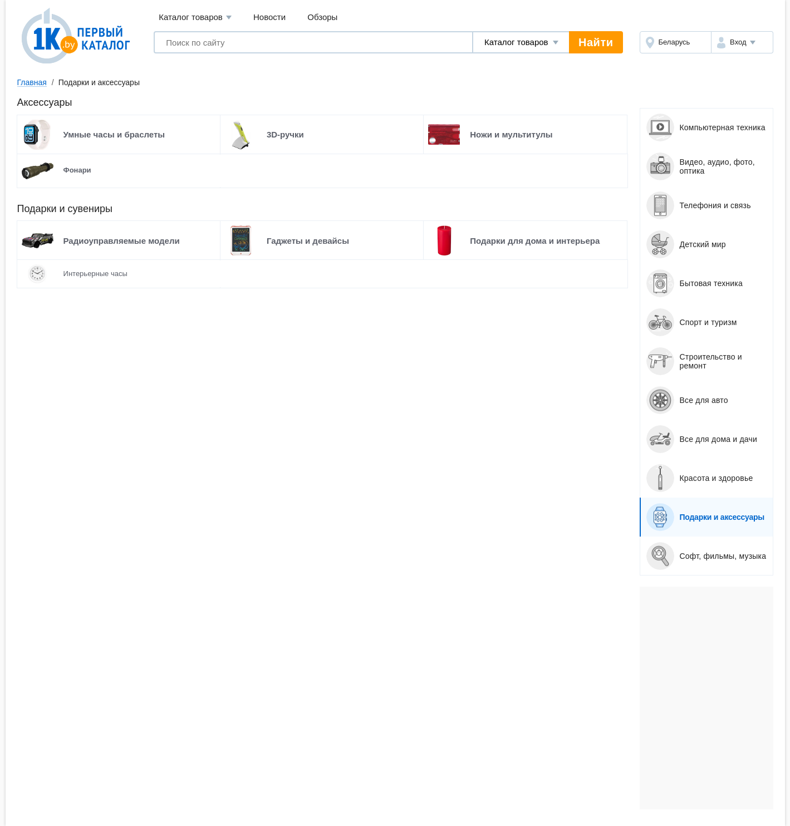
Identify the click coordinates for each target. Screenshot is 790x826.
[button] (742, 42)
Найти (595, 42)
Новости (269, 17)
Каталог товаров (195, 17)
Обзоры (322, 17)
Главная (32, 82)
